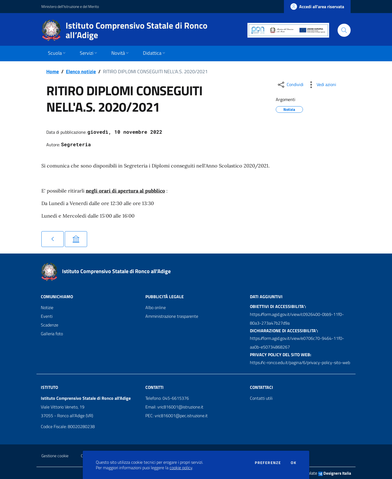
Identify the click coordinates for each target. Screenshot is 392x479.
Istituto (49, 387)
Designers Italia (334, 473)
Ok (293, 463)
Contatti (154, 387)
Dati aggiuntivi (266, 296)
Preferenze (268, 463)
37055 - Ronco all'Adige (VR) (67, 415)
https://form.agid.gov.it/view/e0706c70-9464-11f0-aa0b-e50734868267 (297, 342)
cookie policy (181, 467)
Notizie (47, 307)
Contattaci (261, 387)
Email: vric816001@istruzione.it (174, 407)
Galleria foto (52, 333)
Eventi (47, 316)
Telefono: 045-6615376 (167, 398)
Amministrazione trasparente (171, 316)
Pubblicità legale (164, 296)
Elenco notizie (81, 71)
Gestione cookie (55, 456)
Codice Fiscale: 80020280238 (68, 426)
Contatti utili (261, 398)
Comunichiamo (57, 296)
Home (52, 71)
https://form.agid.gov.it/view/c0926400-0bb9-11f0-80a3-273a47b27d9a (297, 318)
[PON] (288, 30)
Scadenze (49, 325)
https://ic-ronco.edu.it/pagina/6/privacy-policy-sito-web (300, 362)
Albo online (155, 307)
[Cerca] (344, 30)
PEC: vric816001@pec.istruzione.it (176, 415)
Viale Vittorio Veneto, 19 (62, 407)
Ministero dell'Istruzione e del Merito (70, 6)
